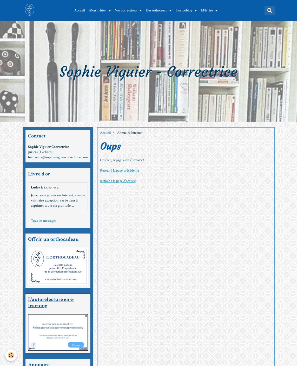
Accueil (79, 10)
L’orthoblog (184, 10)
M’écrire (207, 10)
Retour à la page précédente (119, 170)
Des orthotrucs (157, 10)
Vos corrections (126, 10)
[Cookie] (11, 355)
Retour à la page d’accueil (118, 181)
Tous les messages (43, 220)
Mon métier (98, 10)
